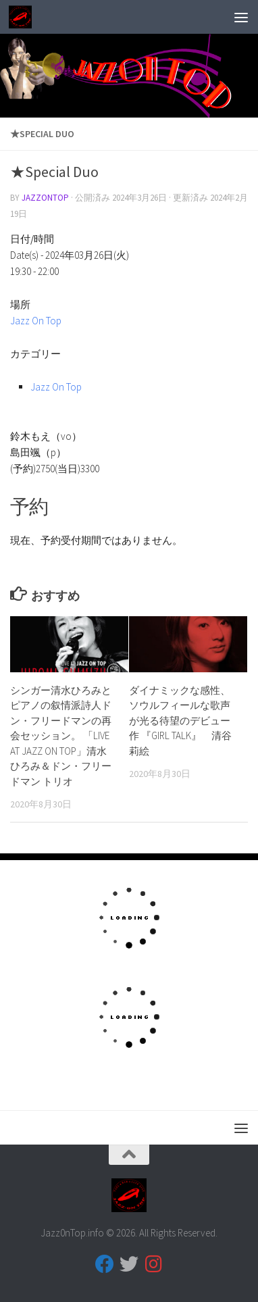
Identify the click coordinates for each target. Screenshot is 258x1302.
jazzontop (45, 197)
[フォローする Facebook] (104, 1264)
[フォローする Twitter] (129, 1264)
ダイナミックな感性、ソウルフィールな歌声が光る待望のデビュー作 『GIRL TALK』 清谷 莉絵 (180, 720)
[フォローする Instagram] (153, 1264)
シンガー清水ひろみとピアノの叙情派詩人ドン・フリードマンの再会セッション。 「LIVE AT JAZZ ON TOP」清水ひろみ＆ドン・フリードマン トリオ (60, 736)
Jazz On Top (35, 320)
